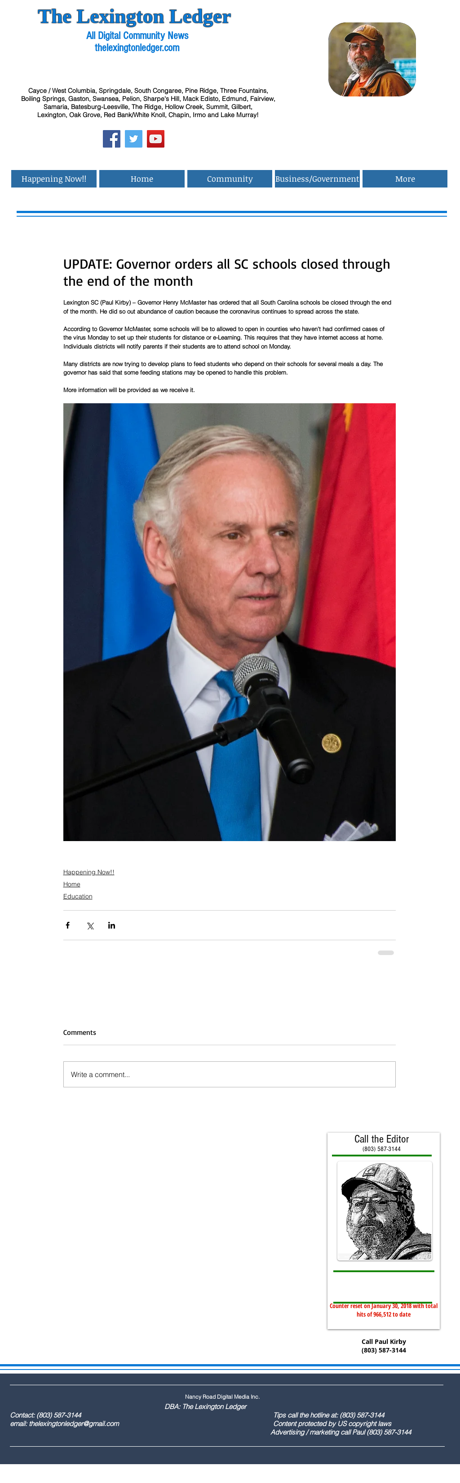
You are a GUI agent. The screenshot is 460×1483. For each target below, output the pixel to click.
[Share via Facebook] (67, 925)
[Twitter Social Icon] (133, 139)
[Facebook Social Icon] (111, 139)
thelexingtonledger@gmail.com (74, 1423)
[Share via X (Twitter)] (89, 925)
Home (71, 884)
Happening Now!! (89, 872)
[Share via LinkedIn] (111, 925)
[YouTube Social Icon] (155, 139)
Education (78, 896)
